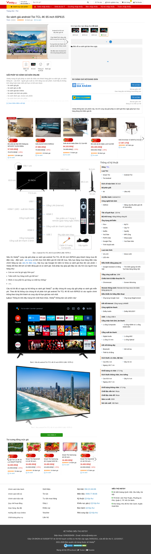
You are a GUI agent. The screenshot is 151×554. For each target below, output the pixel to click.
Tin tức (98, 2)
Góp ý (45, 503)
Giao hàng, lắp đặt (15, 508)
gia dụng (28, 260)
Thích (8, 20)
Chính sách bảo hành (16, 489)
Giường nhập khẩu (75, 7)
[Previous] (8, 42)
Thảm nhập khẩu (124, 7)
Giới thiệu (46, 489)
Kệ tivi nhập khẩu (108, 7)
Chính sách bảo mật (15, 499)
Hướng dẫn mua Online (17, 513)
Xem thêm (51, 435)
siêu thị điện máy (29, 263)
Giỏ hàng (126, 2)
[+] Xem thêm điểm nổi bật (16, 103)
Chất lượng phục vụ (15, 517)
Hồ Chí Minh (81, 40)
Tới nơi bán (136, 85)
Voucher (46, 513)
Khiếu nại (46, 508)
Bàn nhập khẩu (92, 7)
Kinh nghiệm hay (112, 2)
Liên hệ (46, 517)
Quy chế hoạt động (15, 503)
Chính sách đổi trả (15, 494)
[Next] (67, 42)
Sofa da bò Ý (59, 7)
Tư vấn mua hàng (50, 499)
